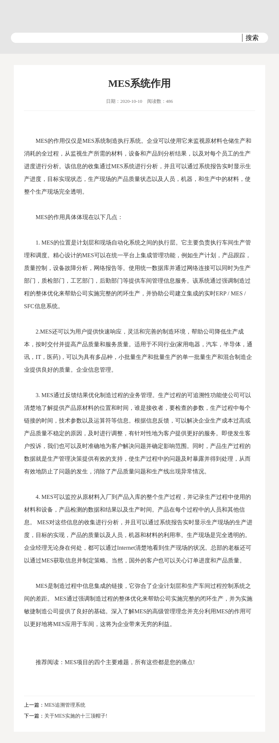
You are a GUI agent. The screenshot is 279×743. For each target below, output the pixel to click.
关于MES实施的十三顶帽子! (75, 716)
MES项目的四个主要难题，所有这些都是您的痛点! (130, 662)
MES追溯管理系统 (64, 705)
